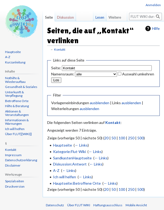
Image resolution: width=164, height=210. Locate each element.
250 (131, 138)
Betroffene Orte (17, 101)
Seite (49, 17)
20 (106, 138)
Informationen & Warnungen (17, 122)
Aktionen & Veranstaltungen (17, 113)
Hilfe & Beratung (17, 106)
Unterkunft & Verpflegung (14, 94)
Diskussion (65, 17)
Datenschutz (55, 205)
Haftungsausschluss (107, 205)
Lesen (96, 17)
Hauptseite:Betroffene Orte (77, 183)
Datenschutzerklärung (21, 160)
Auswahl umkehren (138, 74)
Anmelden (153, 5)
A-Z (56, 170)
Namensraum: (62, 74)
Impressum (13, 155)
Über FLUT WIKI (78, 205)
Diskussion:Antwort (70, 164)
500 (140, 138)
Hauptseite (62, 145)
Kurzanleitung (15, 62)
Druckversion (15, 186)
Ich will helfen (64, 177)
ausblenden (99, 102)
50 (113, 138)
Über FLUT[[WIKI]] (18, 134)
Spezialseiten (14, 181)
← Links (81, 145)
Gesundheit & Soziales (21, 87)
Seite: (56, 68)
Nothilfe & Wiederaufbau (15, 80)
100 (122, 138)
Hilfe (156, 28)
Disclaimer (13, 165)
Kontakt (59, 49)
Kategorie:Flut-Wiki (69, 151)
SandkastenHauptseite (72, 158)
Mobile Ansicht (136, 205)
